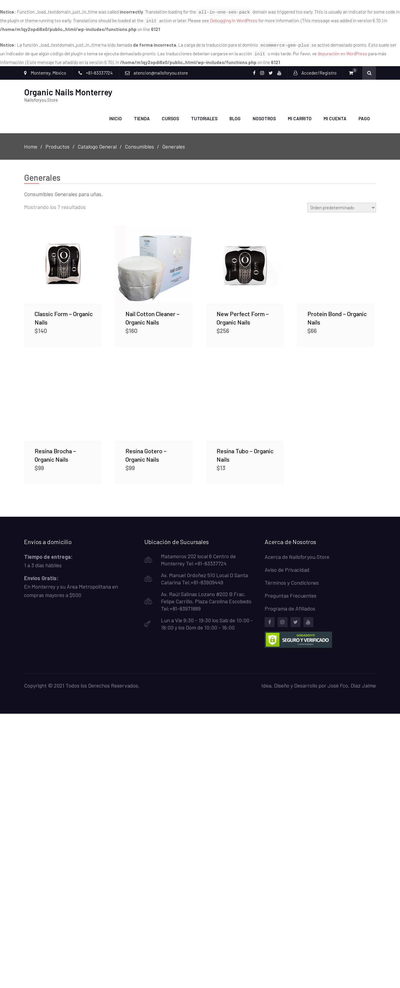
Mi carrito (300, 115)
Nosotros (264, 115)
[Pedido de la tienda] (341, 204)
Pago (364, 115)
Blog (235, 115)
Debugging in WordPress (233, 19)
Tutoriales (204, 115)
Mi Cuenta (335, 115)
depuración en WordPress (342, 51)
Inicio (115, 115)
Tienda (142, 115)
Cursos (170, 115)
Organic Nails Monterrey (68, 88)
